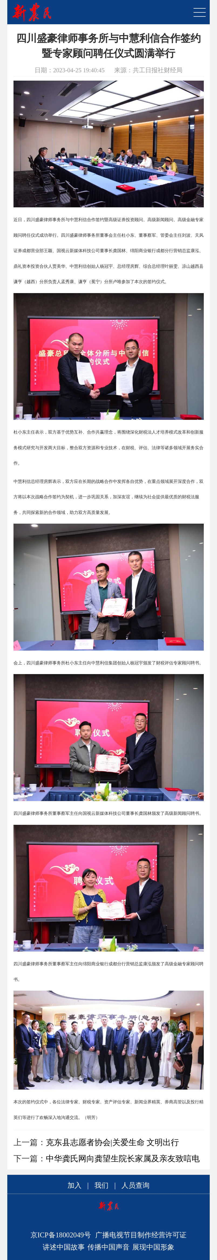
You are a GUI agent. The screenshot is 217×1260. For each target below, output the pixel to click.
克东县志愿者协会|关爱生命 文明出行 (112, 1142)
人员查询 (135, 1185)
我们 (101, 1185)
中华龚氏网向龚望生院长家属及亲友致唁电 (123, 1158)
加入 (74, 1185)
